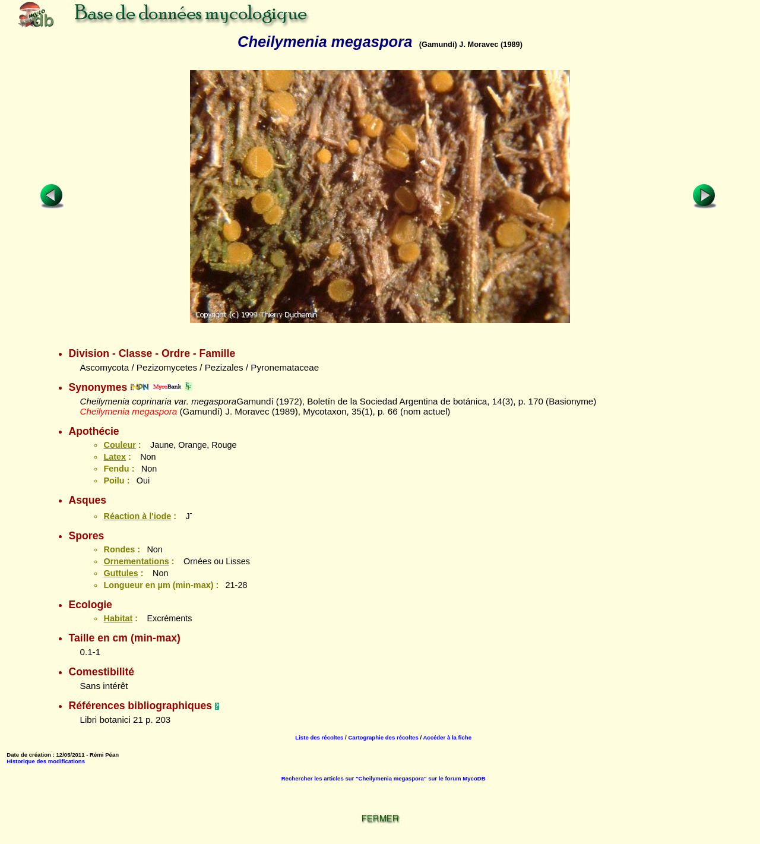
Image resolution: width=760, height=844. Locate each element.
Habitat (117, 618)
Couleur (119, 445)
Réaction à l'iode (137, 516)
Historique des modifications (46, 761)
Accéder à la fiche (447, 737)
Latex (114, 456)
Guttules (120, 573)
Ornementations (136, 561)
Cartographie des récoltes (383, 737)
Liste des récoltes (319, 737)
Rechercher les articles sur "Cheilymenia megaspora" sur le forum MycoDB (383, 778)
